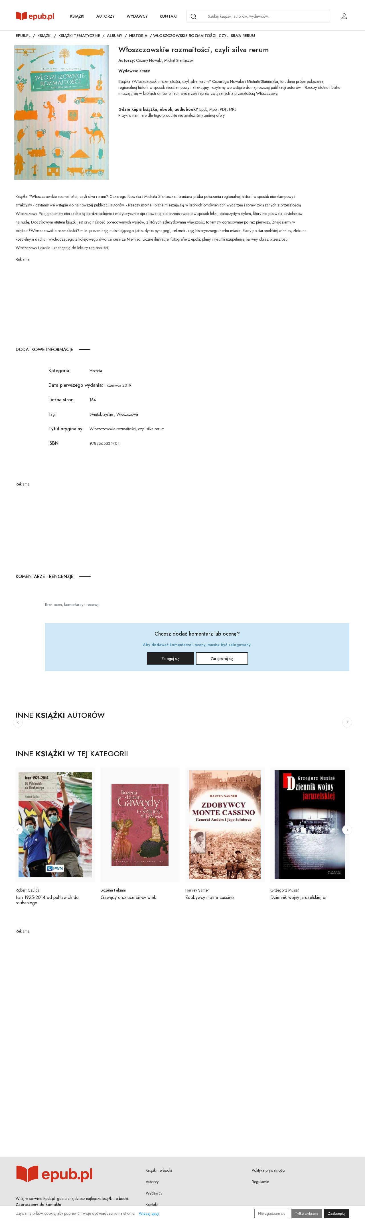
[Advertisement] (161, 302)
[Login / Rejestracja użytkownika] (344, 16)
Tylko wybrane (306, 1213)
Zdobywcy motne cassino (209, 897)
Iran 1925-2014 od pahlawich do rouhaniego (47, 900)
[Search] (193, 16)
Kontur (144, 71)
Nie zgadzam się (271, 1213)
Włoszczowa (127, 414)
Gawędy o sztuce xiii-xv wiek (128, 897)
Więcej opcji (149, 1213)
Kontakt (169, 16)
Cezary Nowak (148, 60)
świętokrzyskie (101, 414)
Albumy (114, 35)
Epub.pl (23, 35)
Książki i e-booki (159, 1170)
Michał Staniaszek (178, 60)
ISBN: (54, 443)
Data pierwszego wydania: (75, 385)
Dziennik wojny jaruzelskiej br (298, 897)
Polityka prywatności (268, 1170)
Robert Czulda (28, 890)
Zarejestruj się (222, 658)
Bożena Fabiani (113, 890)
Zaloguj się (170, 658)
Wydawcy (137, 16)
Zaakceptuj (337, 1213)
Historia (138, 35)
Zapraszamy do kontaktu (38, 1204)
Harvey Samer (197, 890)
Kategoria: (59, 370)
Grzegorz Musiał (284, 890)
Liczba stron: (61, 399)
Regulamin (260, 1182)
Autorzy (105, 16)
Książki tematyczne (79, 35)
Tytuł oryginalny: (66, 428)
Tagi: (52, 414)
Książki (77, 16)
